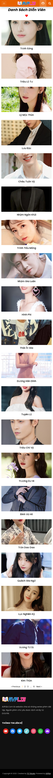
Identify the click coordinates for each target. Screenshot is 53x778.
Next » (39, 686)
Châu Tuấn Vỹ (26, 181)
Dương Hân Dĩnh (26, 381)
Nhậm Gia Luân (27, 281)
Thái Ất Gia (26, 348)
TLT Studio (31, 773)
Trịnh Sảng (26, 48)
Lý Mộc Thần (26, 115)
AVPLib (48, 773)
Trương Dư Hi (26, 481)
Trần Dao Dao (26, 547)
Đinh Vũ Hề (26, 514)
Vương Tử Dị (26, 647)
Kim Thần (26, 680)
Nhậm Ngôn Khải (26, 214)
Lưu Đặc (26, 148)
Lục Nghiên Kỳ (26, 614)
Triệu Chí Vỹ (26, 447)
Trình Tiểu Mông (26, 248)
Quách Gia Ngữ (26, 580)
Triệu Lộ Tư (26, 81)
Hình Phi (26, 314)
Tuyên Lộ (26, 414)
